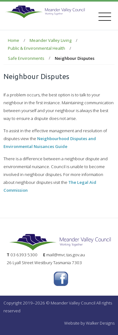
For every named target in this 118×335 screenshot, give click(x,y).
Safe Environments (26, 58)
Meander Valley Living (50, 40)
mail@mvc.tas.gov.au (65, 255)
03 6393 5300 (23, 255)
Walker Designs (100, 323)
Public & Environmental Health (36, 48)
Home (13, 40)
